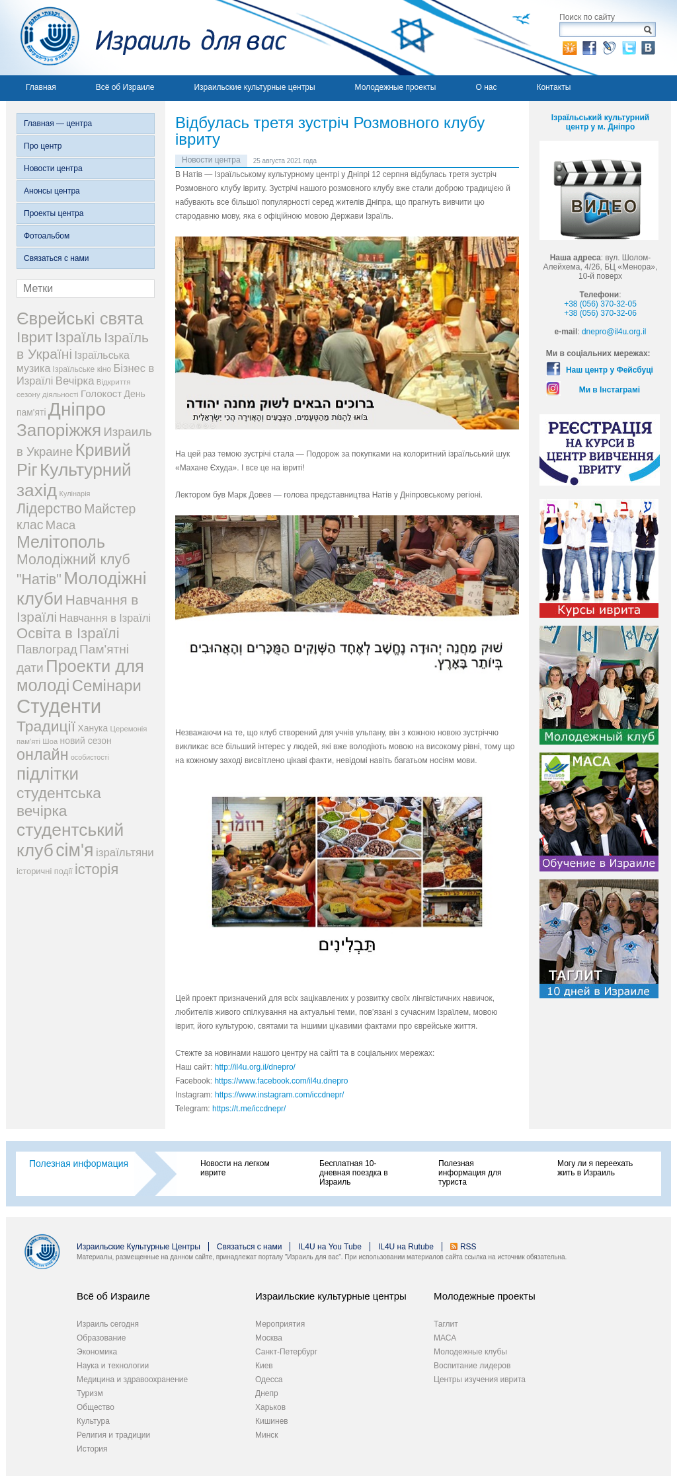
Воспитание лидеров (472, 1365)
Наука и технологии (113, 1365)
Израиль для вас (146, 37)
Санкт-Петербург (286, 1351)
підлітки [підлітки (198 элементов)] (48, 774)
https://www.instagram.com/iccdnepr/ (279, 1094)
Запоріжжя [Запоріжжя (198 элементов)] (59, 430)
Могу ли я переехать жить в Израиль (595, 1168)
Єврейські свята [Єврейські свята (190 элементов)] (80, 318)
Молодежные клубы (470, 1351)
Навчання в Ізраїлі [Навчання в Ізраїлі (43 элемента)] (105, 618)
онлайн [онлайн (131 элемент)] (43, 754)
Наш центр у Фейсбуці (609, 370)
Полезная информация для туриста (469, 1173)
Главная (41, 87)
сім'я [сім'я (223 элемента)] (74, 850)
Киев (264, 1365)
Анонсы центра (52, 191)
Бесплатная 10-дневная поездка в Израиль (353, 1173)
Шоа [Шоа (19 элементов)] (50, 741)
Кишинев (271, 1421)
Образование (101, 1338)
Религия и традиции (113, 1435)
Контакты (553, 87)
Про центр (43, 146)
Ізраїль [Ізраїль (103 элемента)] (78, 337)
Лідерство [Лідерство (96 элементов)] (49, 509)
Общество (95, 1407)
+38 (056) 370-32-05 (600, 304)
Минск (266, 1435)
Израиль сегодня (108, 1324)
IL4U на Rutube (406, 1246)
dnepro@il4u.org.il (614, 331)
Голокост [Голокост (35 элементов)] (101, 393)
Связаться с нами (56, 258)
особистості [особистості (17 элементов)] (90, 757)
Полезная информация (78, 1163)
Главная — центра (58, 123)
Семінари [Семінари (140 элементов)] (106, 685)
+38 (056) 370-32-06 (600, 313)
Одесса (268, 1379)
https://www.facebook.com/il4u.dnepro (281, 1081)
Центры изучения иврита (480, 1379)
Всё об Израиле (125, 87)
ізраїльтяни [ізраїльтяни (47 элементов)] (125, 852)
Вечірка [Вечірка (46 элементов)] (75, 381)
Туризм (90, 1393)
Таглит (446, 1324)
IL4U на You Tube (330, 1246)
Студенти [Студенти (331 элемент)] (59, 706)
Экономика (97, 1351)
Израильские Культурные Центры (138, 1246)
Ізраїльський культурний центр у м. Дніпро (600, 122)
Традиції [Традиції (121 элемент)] (46, 726)
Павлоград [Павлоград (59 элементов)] (47, 649)
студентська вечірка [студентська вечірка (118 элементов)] (59, 801)
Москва (268, 1338)
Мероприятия (280, 1324)
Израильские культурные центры (254, 87)
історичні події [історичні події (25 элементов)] (45, 871)
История (92, 1449)
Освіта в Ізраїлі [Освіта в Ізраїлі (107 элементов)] (68, 633)
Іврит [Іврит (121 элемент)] (35, 337)
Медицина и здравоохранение (132, 1379)
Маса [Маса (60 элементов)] (60, 525)
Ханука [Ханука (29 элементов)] (92, 728)
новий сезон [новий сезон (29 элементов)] (86, 740)
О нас (486, 87)
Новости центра (53, 168)
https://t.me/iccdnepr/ (249, 1108)
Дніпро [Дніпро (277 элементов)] (77, 409)
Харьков (270, 1407)
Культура (93, 1421)
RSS (468, 1246)
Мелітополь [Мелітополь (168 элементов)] (61, 542)
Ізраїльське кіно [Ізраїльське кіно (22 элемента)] (82, 369)
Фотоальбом (46, 235)
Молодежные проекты (395, 87)
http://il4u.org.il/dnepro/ (255, 1067)
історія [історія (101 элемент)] (96, 869)
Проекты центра (53, 213)
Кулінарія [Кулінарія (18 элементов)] (75, 494)
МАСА (445, 1338)
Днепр (266, 1393)
